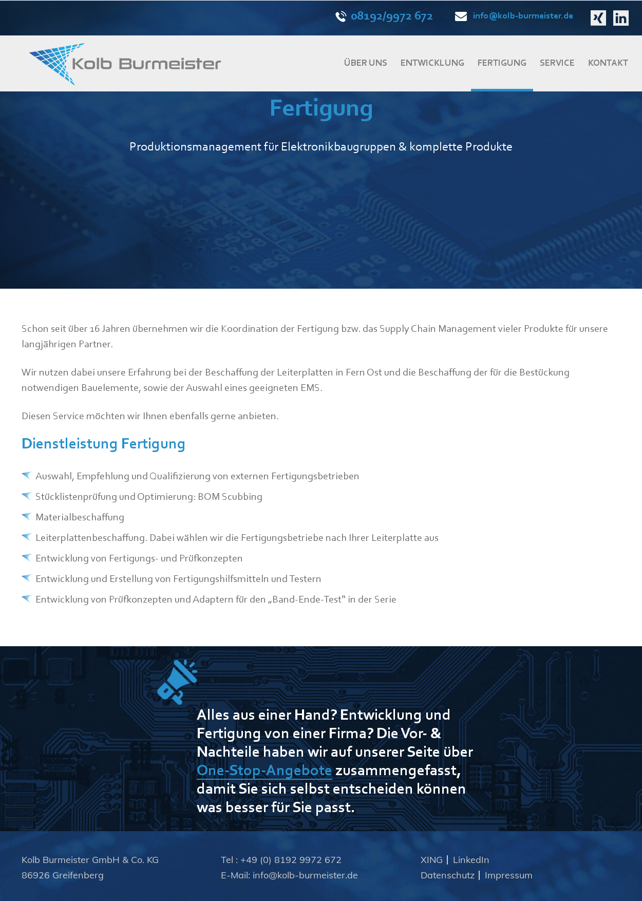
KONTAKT (608, 63)
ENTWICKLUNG (432, 63)
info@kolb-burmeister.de (514, 16)
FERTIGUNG (502, 63)
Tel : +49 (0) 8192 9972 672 (281, 860)
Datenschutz (448, 875)
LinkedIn (471, 860)
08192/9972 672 (384, 16)
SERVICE (557, 63)
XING (432, 860)
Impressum (509, 875)
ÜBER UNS (365, 63)
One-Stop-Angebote (264, 771)
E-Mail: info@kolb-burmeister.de (289, 875)
